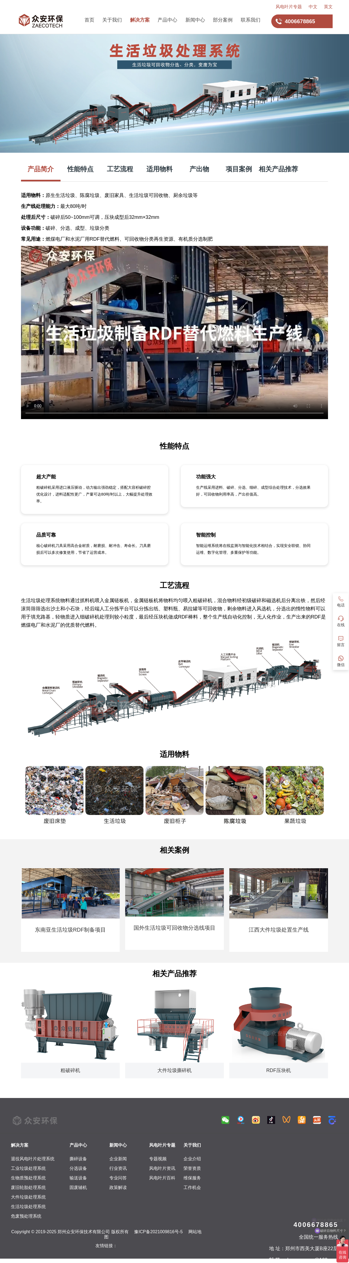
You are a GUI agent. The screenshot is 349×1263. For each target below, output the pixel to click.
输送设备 (78, 1178)
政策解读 (118, 1187)
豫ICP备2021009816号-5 (158, 1231)
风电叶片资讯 (162, 1168)
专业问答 (118, 1178)
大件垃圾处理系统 (28, 1197)
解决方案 (140, 20)
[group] (70, 910)
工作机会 (192, 1187)
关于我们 (112, 20)
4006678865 (316, 1224)
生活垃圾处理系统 (28, 1206)
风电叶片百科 (162, 1178)
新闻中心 (195, 20)
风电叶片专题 (289, 6)
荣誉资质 (192, 1168)
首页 (89, 20)
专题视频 (158, 1158)
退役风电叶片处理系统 (33, 1158)
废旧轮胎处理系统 (28, 1187)
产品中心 (167, 20)
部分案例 (223, 20)
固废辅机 (78, 1187)
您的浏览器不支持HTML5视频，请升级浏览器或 (174, 332)
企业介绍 (192, 1158)
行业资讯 (118, 1168)
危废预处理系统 (26, 1216)
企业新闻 (118, 1158)
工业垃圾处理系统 (28, 1168)
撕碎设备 (78, 1158)
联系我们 (250, 20)
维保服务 (192, 1178)
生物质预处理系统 (28, 1178)
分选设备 (78, 1168)
